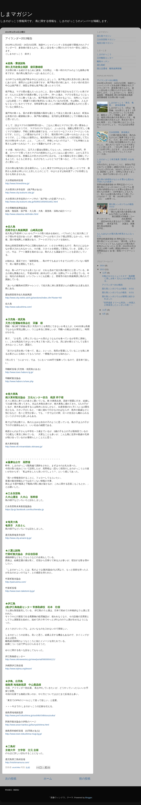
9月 (104, 314)
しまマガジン (16, 14)
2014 (102, 265)
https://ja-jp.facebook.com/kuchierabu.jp (24, 509)
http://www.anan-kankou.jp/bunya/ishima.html (27, 725)
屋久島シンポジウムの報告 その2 (118, 289)
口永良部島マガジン (106, 39)
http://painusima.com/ (15, 582)
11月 (104, 310)
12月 (104, 273)
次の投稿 (10, 778)
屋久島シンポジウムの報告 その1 (118, 292)
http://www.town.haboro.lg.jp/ (19, 372)
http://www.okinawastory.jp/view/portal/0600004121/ (30, 659)
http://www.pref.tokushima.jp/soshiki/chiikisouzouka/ (30, 715)
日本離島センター (105, 58)
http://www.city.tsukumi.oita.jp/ (19, 192)
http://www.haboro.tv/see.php (19, 381)
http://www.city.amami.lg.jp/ (18, 538)
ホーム (48, 778)
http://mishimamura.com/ (17, 762)
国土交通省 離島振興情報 (109, 68)
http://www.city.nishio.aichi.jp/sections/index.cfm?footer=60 (33, 298)
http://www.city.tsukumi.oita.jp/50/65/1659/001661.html (31, 202)
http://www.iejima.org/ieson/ (18, 668)
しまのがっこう (104, 54)
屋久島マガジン (104, 36)
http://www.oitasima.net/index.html (21, 214)
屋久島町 (101, 65)
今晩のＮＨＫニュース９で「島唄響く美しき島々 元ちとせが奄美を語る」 (119, 278)
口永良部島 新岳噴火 (119, 132)
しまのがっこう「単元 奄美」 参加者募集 (121, 104)
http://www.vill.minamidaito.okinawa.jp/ (23, 446)
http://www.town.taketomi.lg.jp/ (20, 591)
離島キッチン (103, 61)
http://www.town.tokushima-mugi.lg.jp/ (23, 734)
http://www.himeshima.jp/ (17, 183)
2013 (102, 269)
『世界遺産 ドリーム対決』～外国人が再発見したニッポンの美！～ (118, 304)
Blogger (88, 797)
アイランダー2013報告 (107, 80)
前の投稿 (84, 778)
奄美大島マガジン (105, 43)
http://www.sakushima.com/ (18, 307)
